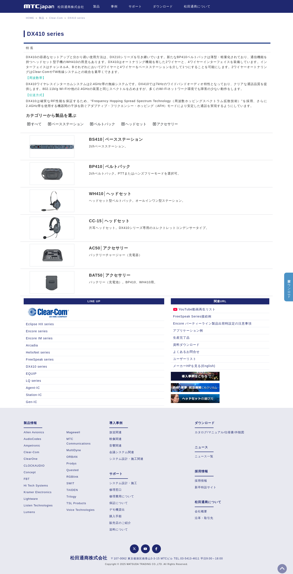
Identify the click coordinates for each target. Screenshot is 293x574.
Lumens (29, 512)
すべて (34, 124)
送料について (118, 529)
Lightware (31, 498)
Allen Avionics (34, 432)
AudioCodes (32, 439)
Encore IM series (39, 338)
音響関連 (115, 445)
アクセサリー (165, 124)
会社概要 (201, 511)
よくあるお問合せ (186, 352)
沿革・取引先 (204, 518)
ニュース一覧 (204, 456)
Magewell (73, 432)
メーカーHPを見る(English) (194, 366)
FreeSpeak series (40, 359)
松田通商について (197, 6)
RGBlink (72, 476)
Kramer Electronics (38, 492)
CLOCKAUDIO (34, 465)
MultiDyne (73, 450)
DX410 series (76, 18)
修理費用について (121, 496)
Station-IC (34, 395)
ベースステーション (65, 124)
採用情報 (201, 480)
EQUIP (31, 373)
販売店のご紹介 (120, 523)
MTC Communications (78, 441)
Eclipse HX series (40, 324)
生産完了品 (181, 337)
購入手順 (115, 516)
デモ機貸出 (117, 509)
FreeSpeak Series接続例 (192, 316)
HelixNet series (38, 352)
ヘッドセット (133, 124)
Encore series (37, 331)
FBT (27, 479)
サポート (135, 6)
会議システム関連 (121, 452)
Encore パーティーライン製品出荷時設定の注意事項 (212, 323)
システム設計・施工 (123, 483)
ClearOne (31, 458)
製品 (96, 6)
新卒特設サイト (205, 487)
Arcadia (32, 345)
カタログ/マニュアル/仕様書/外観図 (219, 432)
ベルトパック (102, 124)
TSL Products (76, 503)
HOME (30, 18)
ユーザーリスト (184, 359)
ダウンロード (163, 6)
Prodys (71, 463)
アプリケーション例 (188, 330)
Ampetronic (32, 445)
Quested (72, 470)
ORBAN (72, 456)
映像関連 (115, 439)
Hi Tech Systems (36, 485)
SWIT (70, 483)
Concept (30, 472)
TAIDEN (72, 490)
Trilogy (71, 496)
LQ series (33, 380)
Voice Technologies (80, 509)
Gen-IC (31, 402)
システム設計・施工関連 (126, 458)
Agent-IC (33, 388)
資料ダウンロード (186, 344)
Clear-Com (56, 18)
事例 (114, 6)
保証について (118, 503)
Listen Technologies (38, 505)
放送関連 (115, 432)
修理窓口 (115, 489)
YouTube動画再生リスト (194, 309)
